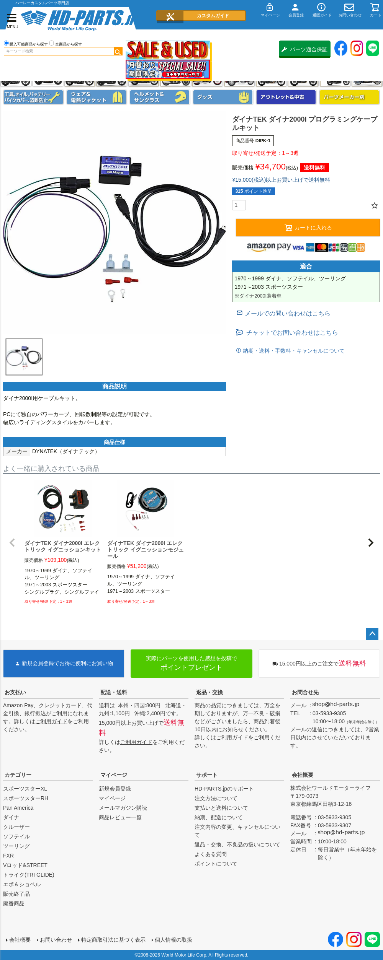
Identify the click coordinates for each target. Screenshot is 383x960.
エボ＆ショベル (22, 884)
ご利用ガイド (51, 721)
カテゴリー (18, 775)
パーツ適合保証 (304, 49)
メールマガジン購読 (123, 808)
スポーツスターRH (25, 798)
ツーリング (16, 846)
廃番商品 (14, 903)
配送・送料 (113, 692)
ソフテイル (16, 836)
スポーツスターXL (25, 789)
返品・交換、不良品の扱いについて (237, 844)
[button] (12, 542)
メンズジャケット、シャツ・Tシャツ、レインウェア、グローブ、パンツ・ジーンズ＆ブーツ (96, 97)
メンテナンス (33, 97)
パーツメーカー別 (349, 97)
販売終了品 (16, 894)
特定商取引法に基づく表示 (113, 940)
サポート (207, 775)
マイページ (113, 775)
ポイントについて (216, 864)
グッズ (223, 97)
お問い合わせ (56, 940)
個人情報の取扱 (173, 940)
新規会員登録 (115, 789)
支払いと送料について (221, 808)
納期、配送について (219, 817)
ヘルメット (160, 97)
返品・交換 (209, 692)
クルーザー (16, 827)
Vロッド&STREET (25, 865)
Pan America (18, 808)
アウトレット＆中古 (286, 97)
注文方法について (216, 798)
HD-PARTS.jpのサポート (224, 789)
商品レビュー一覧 (120, 817)
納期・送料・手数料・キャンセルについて (293, 351)
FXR (8, 856)
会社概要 (302, 775)
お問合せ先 (305, 692)
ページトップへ (372, 634)
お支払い (15, 692)
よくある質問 (211, 854)
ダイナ (11, 817)
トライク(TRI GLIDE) (28, 875)
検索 (118, 51)
